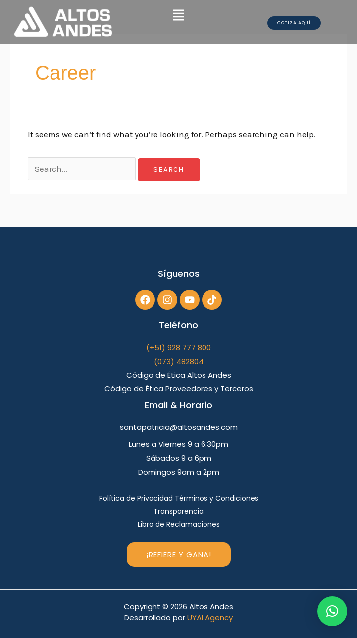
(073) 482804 (179, 361)
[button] (178, 16)
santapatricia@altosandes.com (179, 427)
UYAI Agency (210, 617)
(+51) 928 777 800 (178, 347)
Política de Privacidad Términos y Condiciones (178, 498)
